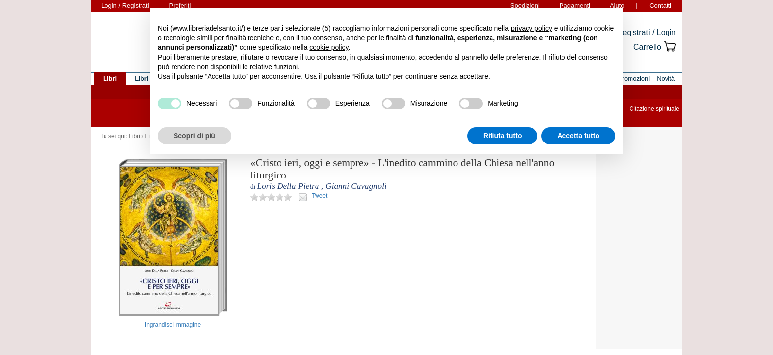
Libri (134, 136)
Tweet (319, 195)
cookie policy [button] (328, 47)
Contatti (660, 5)
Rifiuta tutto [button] (502, 136)
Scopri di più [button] (194, 136)
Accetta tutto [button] (578, 136)
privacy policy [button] (531, 28)
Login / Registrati (125, 5)
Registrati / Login (646, 32)
